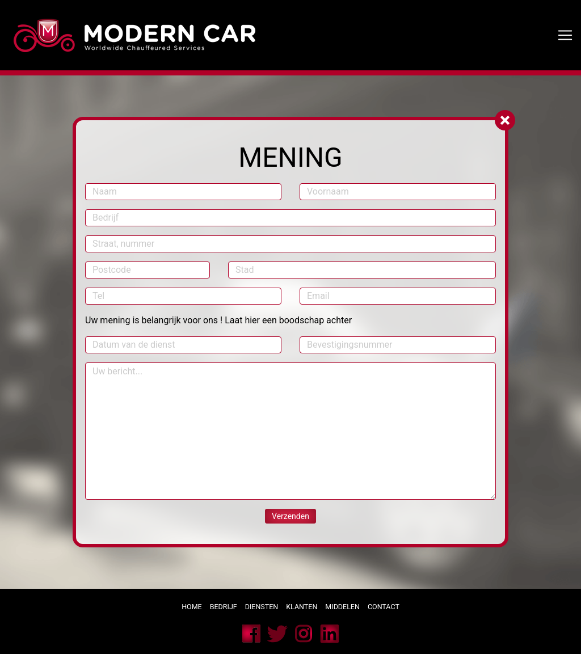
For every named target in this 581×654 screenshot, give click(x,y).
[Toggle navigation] (565, 35)
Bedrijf (223, 606)
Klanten (301, 606)
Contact (384, 606)
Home (192, 606)
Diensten (262, 606)
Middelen (342, 606)
